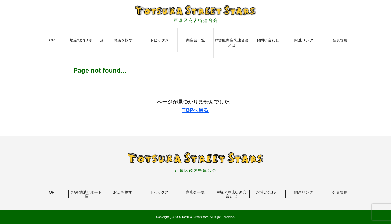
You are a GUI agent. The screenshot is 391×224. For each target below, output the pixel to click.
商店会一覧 (195, 40)
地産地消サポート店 (87, 40)
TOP (51, 40)
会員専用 (340, 40)
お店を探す (123, 40)
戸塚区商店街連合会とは (232, 43)
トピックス (159, 40)
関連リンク (303, 40)
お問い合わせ (267, 40)
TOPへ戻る (195, 110)
